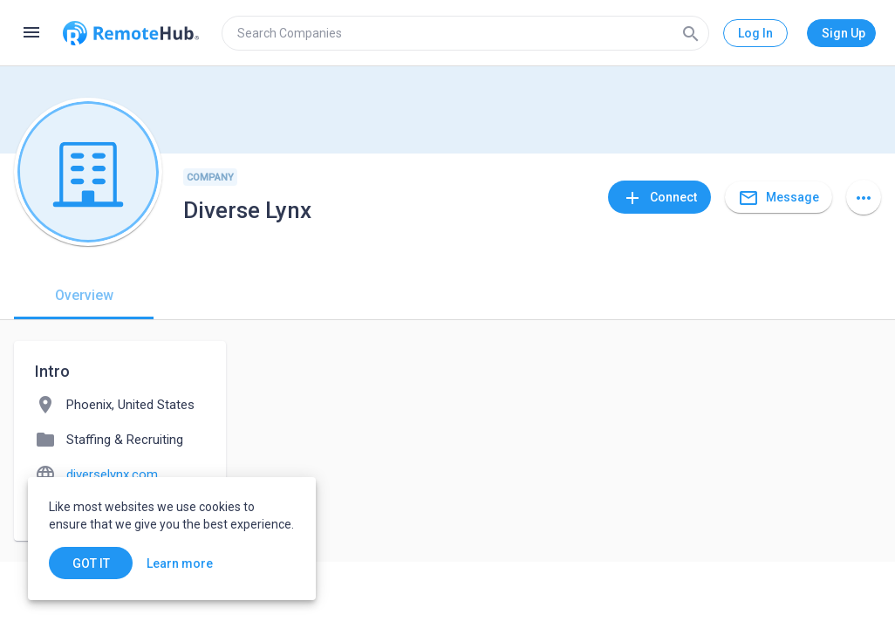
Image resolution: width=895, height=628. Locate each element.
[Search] (690, 33)
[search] (465, 33)
